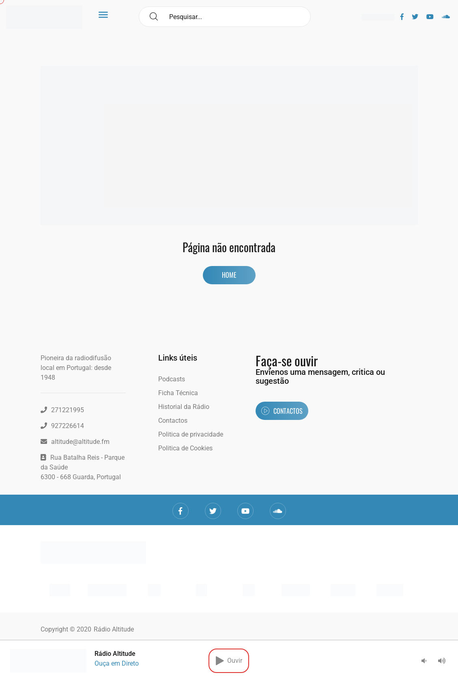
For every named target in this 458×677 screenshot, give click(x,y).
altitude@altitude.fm (75, 442)
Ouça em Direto (117, 663)
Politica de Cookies (185, 448)
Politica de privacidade (190, 434)
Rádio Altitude (114, 629)
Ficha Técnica (178, 393)
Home (229, 275)
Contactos (172, 420)
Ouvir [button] (229, 660)
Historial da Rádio (183, 407)
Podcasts (171, 379)
